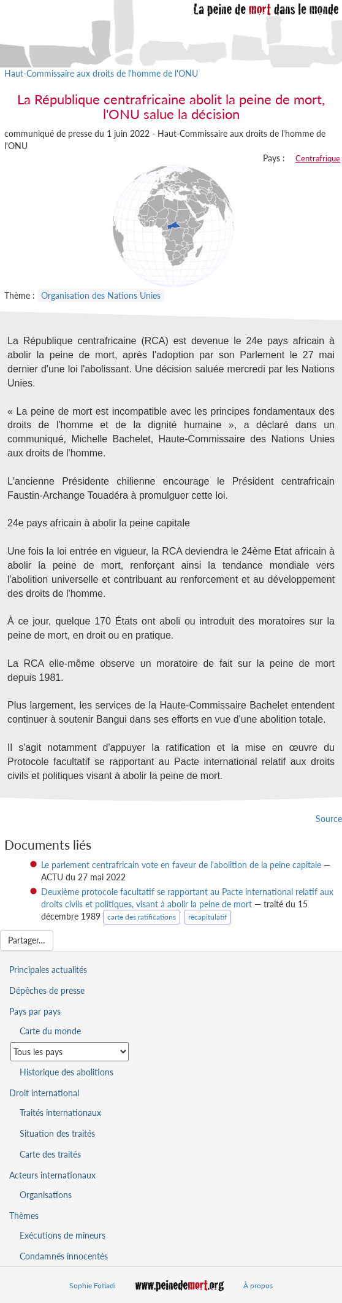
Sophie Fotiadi (92, 1285)
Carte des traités (50, 1154)
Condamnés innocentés (64, 1256)
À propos (258, 1285)
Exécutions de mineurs (62, 1235)
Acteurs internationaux (52, 1175)
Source (329, 818)
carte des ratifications (141, 916)
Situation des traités (57, 1133)
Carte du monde (50, 1031)
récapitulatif (207, 916)
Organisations (46, 1195)
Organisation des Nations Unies (101, 295)
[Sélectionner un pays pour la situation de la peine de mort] (69, 1051)
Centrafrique (317, 158)
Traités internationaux (60, 1112)
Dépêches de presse (47, 990)
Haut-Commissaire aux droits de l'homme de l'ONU (101, 73)
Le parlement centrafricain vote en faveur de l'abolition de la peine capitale (181, 864)
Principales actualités (48, 969)
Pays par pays (35, 1011)
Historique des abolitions (66, 1072)
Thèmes (24, 1215)
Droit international (44, 1093)
